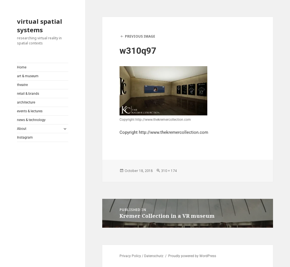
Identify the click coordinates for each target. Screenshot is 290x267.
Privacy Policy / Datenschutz (141, 256)
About (21, 129)
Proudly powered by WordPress (192, 256)
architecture (26, 102)
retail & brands (28, 94)
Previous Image (140, 36)
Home (21, 67)
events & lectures (29, 111)
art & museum (28, 76)
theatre (22, 85)
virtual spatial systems (39, 25)
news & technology (31, 120)
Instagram (25, 137)
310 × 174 (169, 170)
